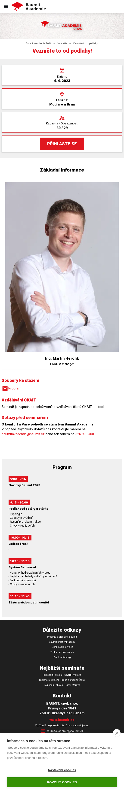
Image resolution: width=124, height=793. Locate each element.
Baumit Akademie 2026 (38, 43)
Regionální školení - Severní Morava (62, 674)
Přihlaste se (62, 143)
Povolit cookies (62, 782)
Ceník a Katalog (62, 657)
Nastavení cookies (62, 770)
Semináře (62, 43)
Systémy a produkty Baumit (62, 636)
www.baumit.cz (62, 720)
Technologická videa (62, 646)
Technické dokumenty (62, 652)
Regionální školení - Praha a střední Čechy (62, 679)
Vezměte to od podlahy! (85, 43)
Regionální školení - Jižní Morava (62, 685)
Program (12, 388)
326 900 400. (85, 434)
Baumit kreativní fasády (62, 641)
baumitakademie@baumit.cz (23, 434)
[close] (117, 733)
